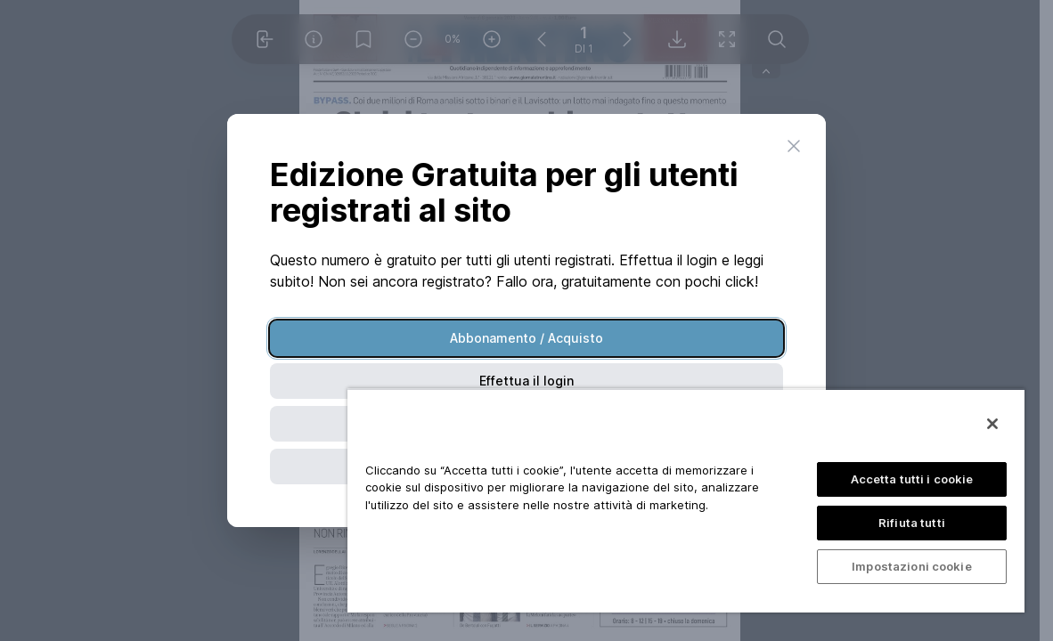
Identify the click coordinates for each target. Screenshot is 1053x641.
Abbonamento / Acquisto (526, 337)
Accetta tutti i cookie (912, 479)
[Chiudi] (992, 423)
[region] (685, 500)
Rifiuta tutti (911, 522)
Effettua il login (526, 380)
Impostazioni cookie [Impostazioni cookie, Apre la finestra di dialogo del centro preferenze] (911, 566)
